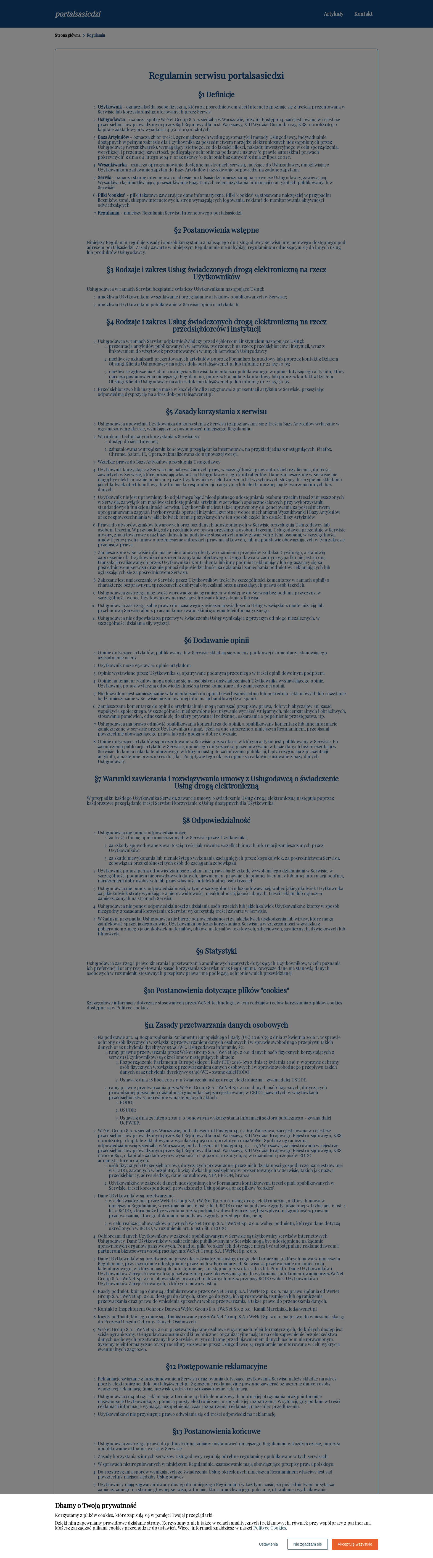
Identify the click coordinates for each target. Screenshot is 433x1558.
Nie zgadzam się (307, 1544)
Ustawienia (268, 1544)
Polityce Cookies (269, 1528)
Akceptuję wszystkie (355, 1544)
